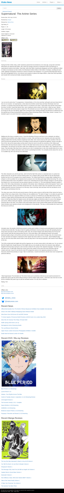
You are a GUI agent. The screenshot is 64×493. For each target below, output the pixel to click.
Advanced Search (7, 11)
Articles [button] (44, 2)
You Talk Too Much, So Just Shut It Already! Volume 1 (15, 464)
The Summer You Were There (9, 486)
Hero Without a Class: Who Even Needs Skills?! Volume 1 (16, 477)
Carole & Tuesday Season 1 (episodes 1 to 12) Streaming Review (18, 397)
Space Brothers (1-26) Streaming (9, 405)
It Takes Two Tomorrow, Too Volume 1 (11, 483)
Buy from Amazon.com (7, 291)
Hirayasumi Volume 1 (6, 466)
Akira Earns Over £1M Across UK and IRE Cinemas (14, 314)
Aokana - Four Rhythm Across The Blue (11, 394)
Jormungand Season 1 (7, 399)
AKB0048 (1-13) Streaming (8, 408)
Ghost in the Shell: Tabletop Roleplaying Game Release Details (17, 311)
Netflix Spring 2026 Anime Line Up (10, 322)
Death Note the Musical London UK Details (12, 333)
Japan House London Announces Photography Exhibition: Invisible (18, 330)
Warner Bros (11, 22)
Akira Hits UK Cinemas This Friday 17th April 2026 (14, 320)
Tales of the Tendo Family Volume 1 (10, 480)
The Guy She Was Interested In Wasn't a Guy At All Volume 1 (17, 461)
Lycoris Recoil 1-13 (6, 391)
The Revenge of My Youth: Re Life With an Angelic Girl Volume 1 (18, 469)
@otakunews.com (11, 301)
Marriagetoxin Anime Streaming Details (11, 325)
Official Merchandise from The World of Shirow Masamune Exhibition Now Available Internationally (26, 309)
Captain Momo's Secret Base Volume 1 (11, 472)
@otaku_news (10, 298)
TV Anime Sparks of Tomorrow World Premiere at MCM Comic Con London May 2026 (23, 317)
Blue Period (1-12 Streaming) (8, 388)
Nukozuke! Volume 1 (6, 475)
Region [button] (52, 2)
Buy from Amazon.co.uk (7, 293)
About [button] (59, 2)
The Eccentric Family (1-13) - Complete (11, 402)
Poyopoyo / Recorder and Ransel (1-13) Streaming (14, 413)
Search (59, 8)
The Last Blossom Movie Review (9, 328)
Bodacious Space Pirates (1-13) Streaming (12, 410)
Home (38, 2)
